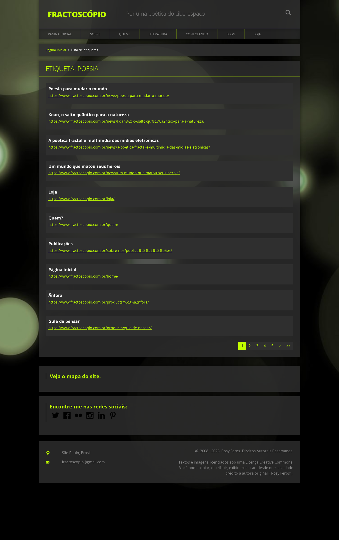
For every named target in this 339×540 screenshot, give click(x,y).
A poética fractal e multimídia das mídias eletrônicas (103, 141)
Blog (231, 35)
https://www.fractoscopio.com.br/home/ (83, 276)
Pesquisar (288, 13)
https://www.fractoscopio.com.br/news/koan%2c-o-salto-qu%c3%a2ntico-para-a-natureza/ (126, 121)
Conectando (197, 35)
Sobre (95, 35)
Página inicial (60, 35)
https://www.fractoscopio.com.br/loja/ (81, 199)
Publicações (60, 244)
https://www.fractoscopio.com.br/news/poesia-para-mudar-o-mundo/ (108, 95)
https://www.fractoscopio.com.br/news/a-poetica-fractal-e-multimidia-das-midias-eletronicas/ (129, 147)
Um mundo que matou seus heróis (84, 166)
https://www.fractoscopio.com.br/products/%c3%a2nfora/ (98, 302)
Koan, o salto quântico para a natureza (88, 115)
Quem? (124, 35)
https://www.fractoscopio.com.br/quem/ (83, 225)
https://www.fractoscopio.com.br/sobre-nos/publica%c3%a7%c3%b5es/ (110, 250)
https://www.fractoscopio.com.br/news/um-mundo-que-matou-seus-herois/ (114, 173)
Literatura (158, 35)
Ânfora (55, 296)
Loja (257, 35)
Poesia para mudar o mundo (77, 89)
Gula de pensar (64, 321)
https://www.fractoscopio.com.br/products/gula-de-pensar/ (100, 328)
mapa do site (83, 376)
